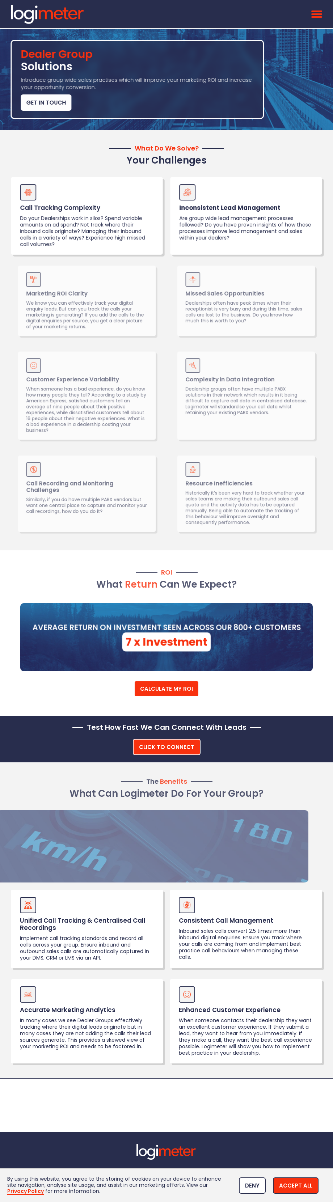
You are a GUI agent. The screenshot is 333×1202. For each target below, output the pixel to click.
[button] (252, 1185)
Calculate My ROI (166, 689)
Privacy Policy (25, 1191)
